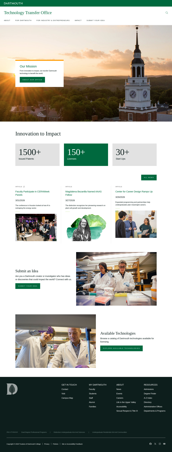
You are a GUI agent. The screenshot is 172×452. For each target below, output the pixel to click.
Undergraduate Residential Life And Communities (109, 432)
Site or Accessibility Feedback (72, 444)
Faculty (92, 389)
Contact (65, 389)
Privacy (46, 444)
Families (92, 407)
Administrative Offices (153, 407)
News (118, 389)
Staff (91, 398)
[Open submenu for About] (7, 21)
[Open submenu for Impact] (78, 21)
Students (93, 394)
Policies (55, 444)
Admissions (149, 389)
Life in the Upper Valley (126, 402)
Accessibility (121, 407)
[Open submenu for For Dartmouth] (23, 21)
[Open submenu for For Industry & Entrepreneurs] (53, 21)
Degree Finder (150, 394)
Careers (119, 398)
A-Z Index (148, 398)
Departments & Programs (154, 411)
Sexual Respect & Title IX (127, 411)
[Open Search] (167, 12)
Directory (147, 402)
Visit (63, 394)
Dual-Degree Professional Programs (34, 432)
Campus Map (67, 398)
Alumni (92, 402)
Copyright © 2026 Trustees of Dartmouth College (24, 444)
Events (119, 394)
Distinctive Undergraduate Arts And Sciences (69, 432)
